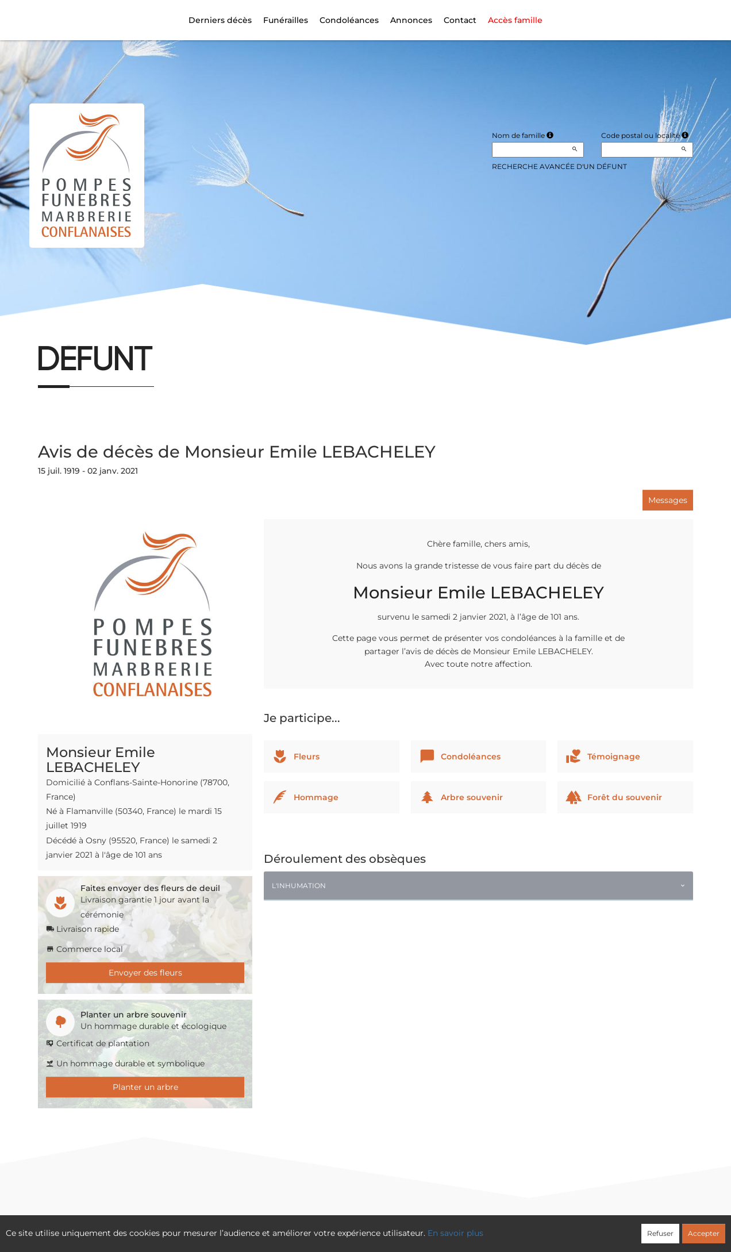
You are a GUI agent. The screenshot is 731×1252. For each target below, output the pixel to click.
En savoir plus (455, 1233)
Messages (667, 500)
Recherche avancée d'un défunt (559, 166)
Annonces (411, 20)
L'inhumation (299, 885)
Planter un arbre (145, 1087)
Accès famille (515, 20)
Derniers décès (220, 20)
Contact (460, 20)
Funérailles (285, 20)
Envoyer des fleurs (145, 972)
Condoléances (349, 20)
